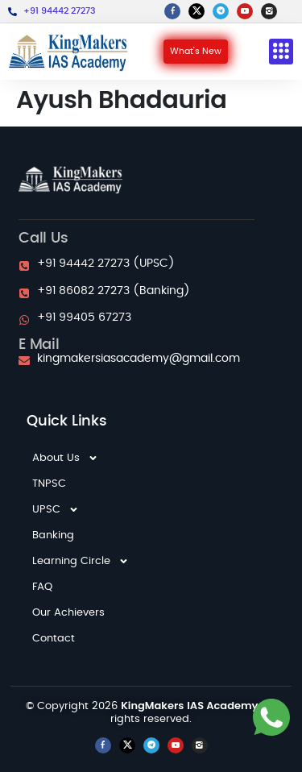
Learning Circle (80, 562)
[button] (281, 52)
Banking (53, 535)
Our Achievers (68, 613)
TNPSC (49, 484)
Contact (53, 638)
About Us (65, 458)
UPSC (55, 510)
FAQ (42, 587)
